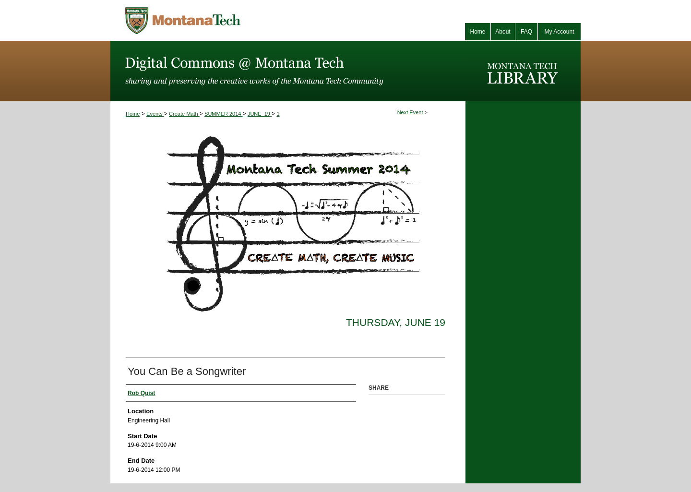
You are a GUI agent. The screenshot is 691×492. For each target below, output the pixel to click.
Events (155, 114)
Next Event (410, 112)
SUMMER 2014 (223, 114)
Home (133, 114)
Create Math (184, 114)
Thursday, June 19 (395, 322)
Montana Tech (225, 20)
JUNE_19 (260, 114)
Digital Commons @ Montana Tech (287, 71)
